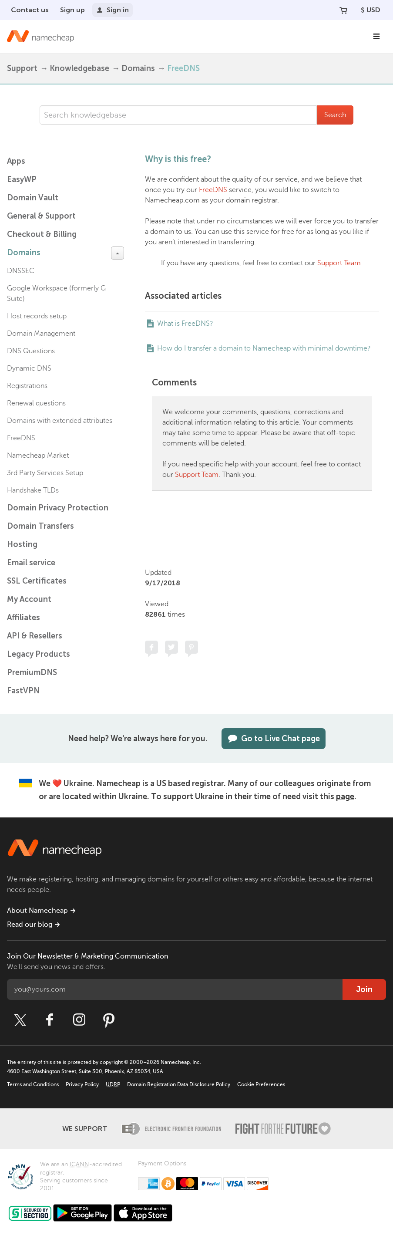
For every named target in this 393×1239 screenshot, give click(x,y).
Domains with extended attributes (59, 421)
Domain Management (41, 334)
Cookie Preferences (261, 1084)
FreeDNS (183, 68)
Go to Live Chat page (273, 738)
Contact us (30, 10)
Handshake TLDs (33, 490)
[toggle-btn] (117, 253)
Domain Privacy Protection (57, 508)
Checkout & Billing (42, 234)
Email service (31, 562)
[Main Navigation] (376, 36)
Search (335, 115)
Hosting (22, 544)
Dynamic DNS (29, 368)
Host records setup (37, 316)
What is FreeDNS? (185, 323)
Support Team (339, 263)
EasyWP (22, 179)
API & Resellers (34, 636)
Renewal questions (36, 403)
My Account (29, 599)
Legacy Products (38, 654)
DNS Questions (31, 351)
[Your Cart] (343, 10)
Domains (138, 68)
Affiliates (23, 617)
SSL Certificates (37, 581)
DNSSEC (20, 271)
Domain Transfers (40, 526)
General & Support (41, 216)
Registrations (27, 386)
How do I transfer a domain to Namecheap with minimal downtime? (264, 348)
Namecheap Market (38, 455)
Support (22, 68)
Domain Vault (32, 198)
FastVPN (23, 690)
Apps (16, 161)
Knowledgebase (79, 68)
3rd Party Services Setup (45, 473)
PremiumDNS (32, 672)
